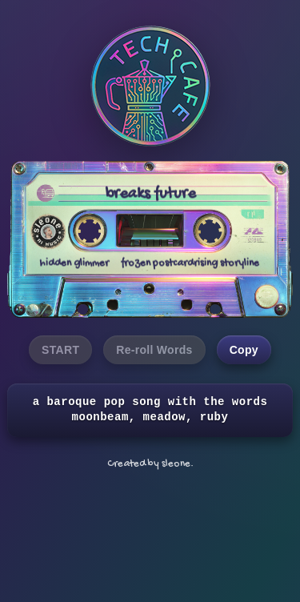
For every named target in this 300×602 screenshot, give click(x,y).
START (60, 349)
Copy (244, 349)
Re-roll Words (154, 349)
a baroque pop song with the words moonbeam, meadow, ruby (149, 410)
